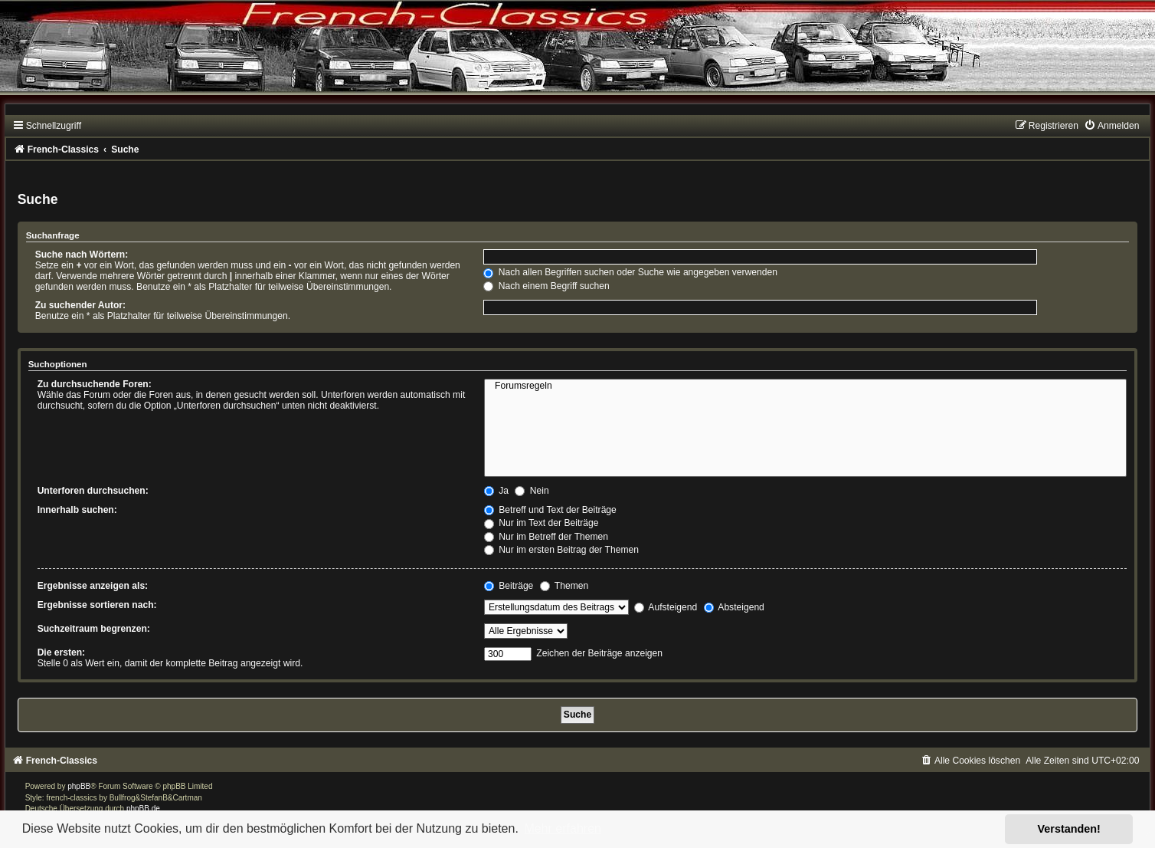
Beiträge (508, 585)
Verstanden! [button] (1069, 829)
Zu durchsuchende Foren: (95, 384)
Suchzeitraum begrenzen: (94, 628)
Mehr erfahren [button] (562, 828)
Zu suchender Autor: (80, 305)
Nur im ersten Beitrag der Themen (561, 549)
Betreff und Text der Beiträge (550, 510)
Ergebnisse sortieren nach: (97, 605)
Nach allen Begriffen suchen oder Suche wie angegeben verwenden (630, 272)
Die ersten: (62, 652)
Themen (564, 585)
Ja (496, 490)
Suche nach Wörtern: (82, 254)
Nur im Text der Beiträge (541, 523)
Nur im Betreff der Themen (546, 536)
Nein (531, 490)
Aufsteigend (666, 607)
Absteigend (734, 607)
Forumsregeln (805, 386)
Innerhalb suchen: (77, 510)
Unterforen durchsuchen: (93, 490)
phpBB (78, 786)
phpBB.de (143, 808)
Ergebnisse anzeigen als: (93, 585)
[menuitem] (1111, 125)
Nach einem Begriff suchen (546, 286)
